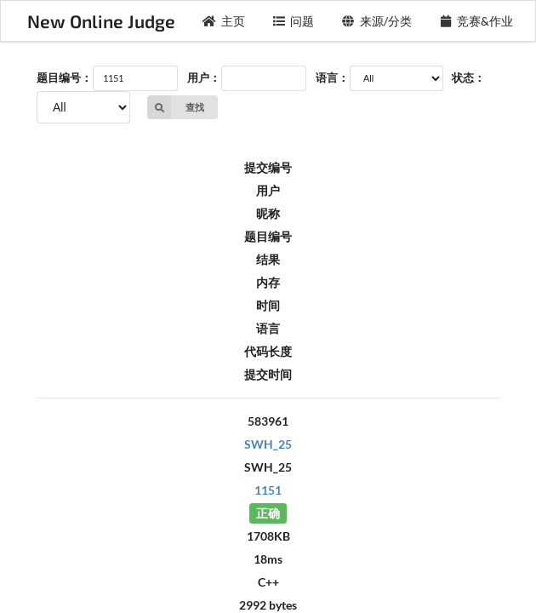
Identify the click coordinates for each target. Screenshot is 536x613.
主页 (223, 21)
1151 (268, 490)
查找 (175, 107)
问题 (293, 21)
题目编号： (64, 77)
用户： (203, 77)
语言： (332, 77)
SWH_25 (268, 444)
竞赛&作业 (476, 21)
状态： (468, 77)
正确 (268, 513)
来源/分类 (376, 21)
